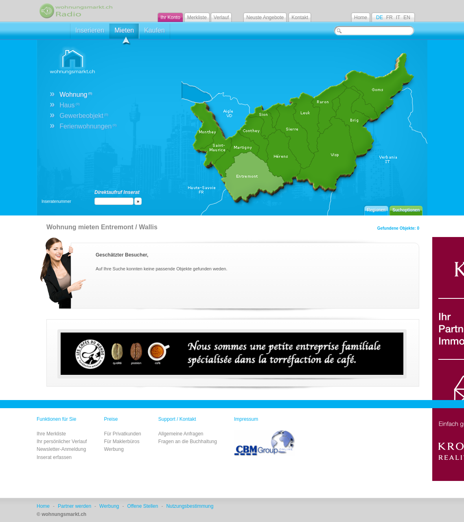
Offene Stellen (142, 506)
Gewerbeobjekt (83, 115)
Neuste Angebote (265, 17)
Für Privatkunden (122, 434)
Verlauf (221, 17)
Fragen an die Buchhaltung (187, 441)
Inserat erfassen (54, 457)
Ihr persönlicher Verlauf (62, 441)
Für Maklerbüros (121, 441)
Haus (69, 105)
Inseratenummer (56, 201)
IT (398, 17)
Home (360, 17)
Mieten (124, 33)
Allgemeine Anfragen (181, 434)
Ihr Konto (170, 17)
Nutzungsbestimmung (189, 506)
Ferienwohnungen (87, 126)
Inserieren (89, 30)
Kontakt (299, 17)
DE (379, 17)
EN (406, 17)
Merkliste (197, 17)
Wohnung (75, 94)
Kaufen (154, 30)
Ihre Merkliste (51, 434)
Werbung (113, 449)
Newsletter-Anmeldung (61, 449)
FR (389, 17)
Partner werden (74, 506)
